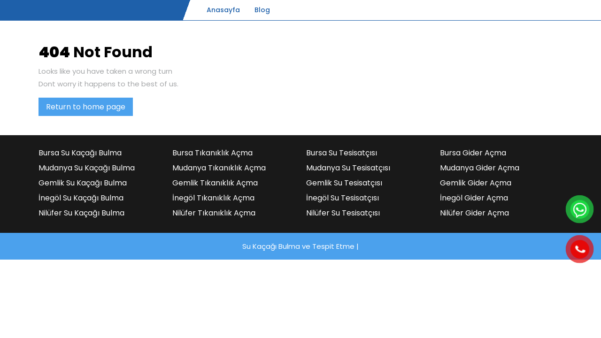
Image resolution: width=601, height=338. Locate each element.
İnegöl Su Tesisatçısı (342, 197)
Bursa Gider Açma (473, 152)
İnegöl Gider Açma (474, 197)
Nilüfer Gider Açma (474, 212)
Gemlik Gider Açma (475, 182)
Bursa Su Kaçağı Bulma (80, 152)
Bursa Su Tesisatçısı (341, 152)
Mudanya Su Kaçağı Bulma (87, 167)
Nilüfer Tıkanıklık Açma (213, 212)
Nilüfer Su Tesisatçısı (343, 212)
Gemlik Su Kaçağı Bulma (83, 182)
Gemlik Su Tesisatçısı (344, 182)
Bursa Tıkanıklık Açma (212, 152)
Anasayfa (223, 10)
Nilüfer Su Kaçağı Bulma (81, 212)
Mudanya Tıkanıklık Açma (219, 167)
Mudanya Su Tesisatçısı (348, 167)
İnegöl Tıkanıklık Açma (213, 197)
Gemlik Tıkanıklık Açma (215, 182)
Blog (262, 10)
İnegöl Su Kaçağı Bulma (81, 197)
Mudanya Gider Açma (479, 167)
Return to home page (89, 108)
